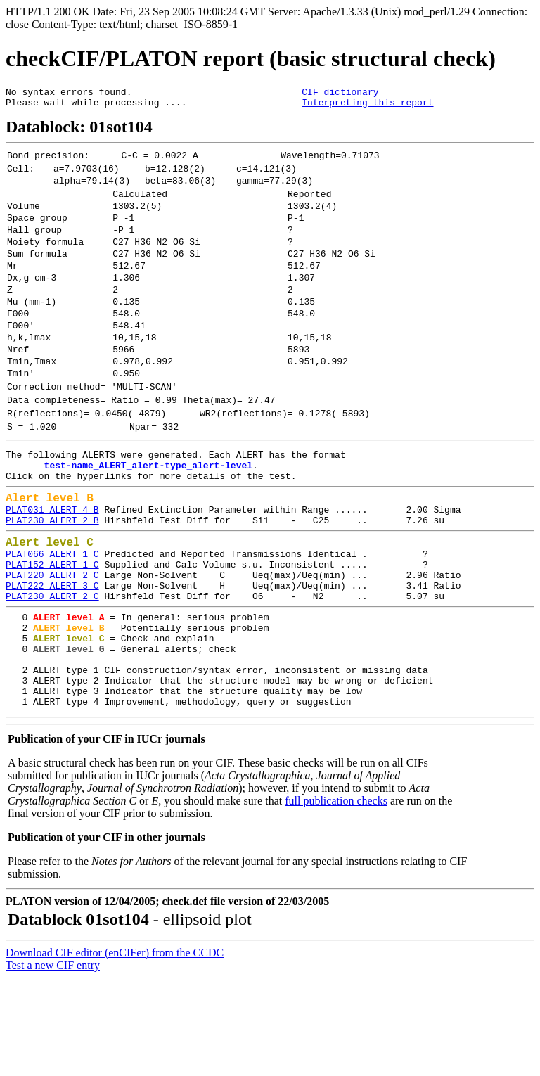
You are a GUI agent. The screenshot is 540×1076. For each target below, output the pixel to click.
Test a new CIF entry (53, 1064)
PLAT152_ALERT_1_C (52, 637)
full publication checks (336, 899)
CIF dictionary (340, 93)
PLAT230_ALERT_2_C (52, 675)
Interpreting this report (367, 106)
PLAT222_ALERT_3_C (52, 662)
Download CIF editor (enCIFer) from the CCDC (115, 1051)
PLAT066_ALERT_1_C (52, 624)
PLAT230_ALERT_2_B (52, 585)
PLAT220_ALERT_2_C (52, 649)
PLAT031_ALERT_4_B (52, 573)
